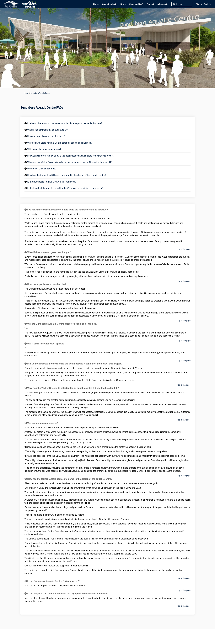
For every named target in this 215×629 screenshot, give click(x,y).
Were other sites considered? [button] (41, 169)
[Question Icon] (25, 123)
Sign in (199, 4)
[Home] (96, 4)
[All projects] (163, 4)
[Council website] (109, 4)
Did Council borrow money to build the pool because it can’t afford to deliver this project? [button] (70, 156)
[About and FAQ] (136, 4)
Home (26, 93)
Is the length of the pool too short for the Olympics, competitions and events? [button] (65, 188)
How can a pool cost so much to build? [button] (46, 136)
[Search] (181, 4)
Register (208, 4)
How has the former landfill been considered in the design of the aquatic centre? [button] (66, 175)
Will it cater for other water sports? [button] (44, 149)
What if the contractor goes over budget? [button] (47, 130)
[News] (123, 4)
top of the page (184, 249)
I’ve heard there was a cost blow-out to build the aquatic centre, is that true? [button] (64, 123)
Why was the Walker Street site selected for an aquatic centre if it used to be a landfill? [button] (69, 162)
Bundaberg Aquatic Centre (40, 93)
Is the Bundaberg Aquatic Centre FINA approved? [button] (51, 182)
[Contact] (150, 4)
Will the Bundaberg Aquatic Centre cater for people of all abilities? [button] (59, 143)
